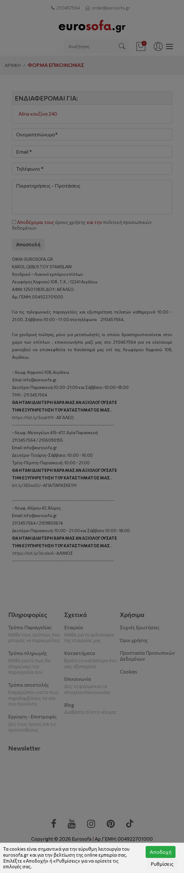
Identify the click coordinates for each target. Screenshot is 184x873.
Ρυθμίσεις (162, 864)
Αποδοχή (160, 852)
